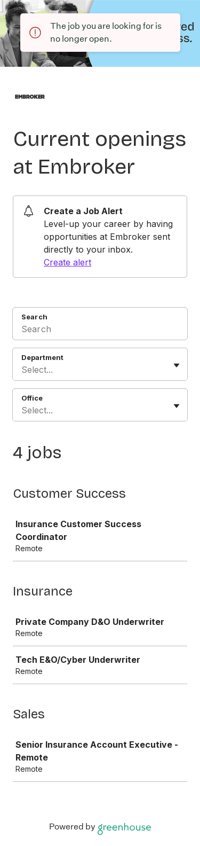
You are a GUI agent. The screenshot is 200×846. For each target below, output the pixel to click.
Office (32, 398)
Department (42, 357)
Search (34, 316)
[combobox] (22, 369)
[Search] (100, 331)
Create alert (67, 262)
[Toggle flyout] (176, 365)
